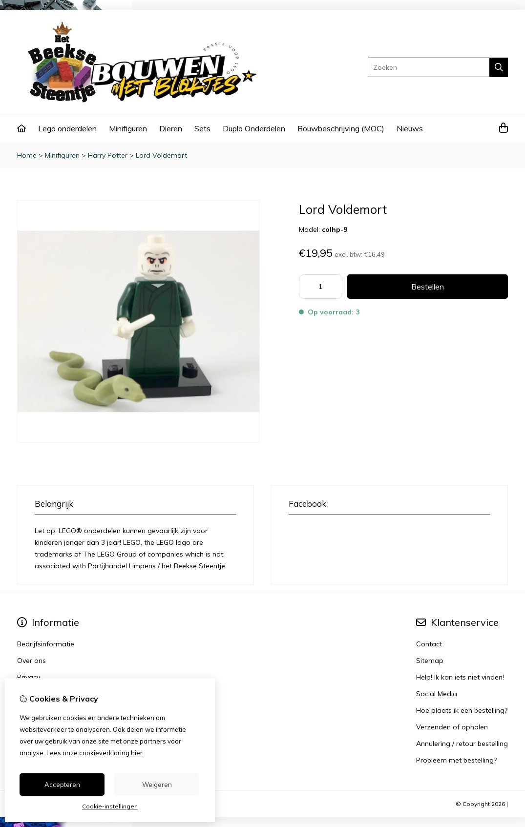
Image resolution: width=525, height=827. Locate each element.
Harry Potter (107, 155)
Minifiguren (128, 128)
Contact (429, 644)
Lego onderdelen (67, 128)
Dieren (170, 128)
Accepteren (62, 784)
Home (27, 155)
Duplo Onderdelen (254, 128)
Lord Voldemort (161, 155)
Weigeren (157, 784)
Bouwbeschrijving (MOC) (340, 128)
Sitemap (429, 660)
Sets (202, 128)
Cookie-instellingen (110, 806)
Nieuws (410, 128)
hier (137, 753)
